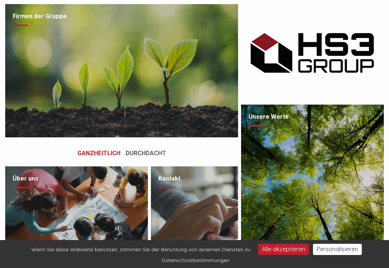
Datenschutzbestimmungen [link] (196, 260)
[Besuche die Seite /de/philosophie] (312, 184)
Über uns (25, 178)
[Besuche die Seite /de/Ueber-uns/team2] (76, 215)
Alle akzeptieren (283, 249)
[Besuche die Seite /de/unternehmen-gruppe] (121, 70)
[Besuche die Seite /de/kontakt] (194, 215)
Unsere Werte (269, 116)
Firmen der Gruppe (40, 16)
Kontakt (169, 178)
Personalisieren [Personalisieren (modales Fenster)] (337, 249)
